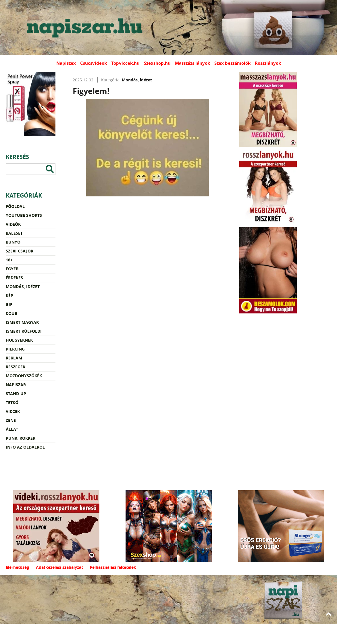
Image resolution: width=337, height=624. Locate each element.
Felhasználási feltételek (113, 567)
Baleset (14, 233)
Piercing (15, 349)
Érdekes (14, 277)
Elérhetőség (17, 567)
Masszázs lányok (192, 63)
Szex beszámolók (232, 63)
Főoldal (15, 206)
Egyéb (12, 268)
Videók (13, 224)
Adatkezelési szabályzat (59, 567)
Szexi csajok (19, 251)
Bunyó (13, 242)
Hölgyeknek (19, 340)
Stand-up (16, 393)
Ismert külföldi (24, 331)
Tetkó (12, 402)
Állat (12, 429)
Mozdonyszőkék (24, 375)
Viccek (13, 411)
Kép (9, 295)
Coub (11, 313)
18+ (9, 260)
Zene (11, 420)
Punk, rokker (20, 438)
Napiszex (66, 63)
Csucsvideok (93, 63)
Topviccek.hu (125, 63)
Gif (9, 304)
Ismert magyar (22, 322)
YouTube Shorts (24, 215)
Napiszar (16, 384)
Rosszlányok (268, 63)
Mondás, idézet (23, 286)
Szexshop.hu (157, 63)
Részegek (15, 367)
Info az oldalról (25, 447)
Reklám (14, 358)
